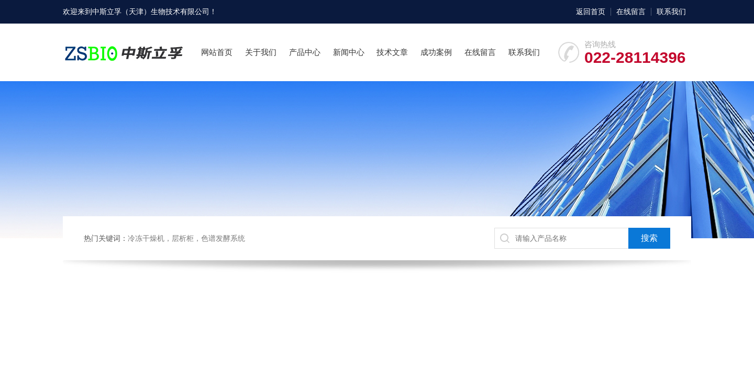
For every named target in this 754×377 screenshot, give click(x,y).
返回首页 (590, 11)
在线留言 (631, 11)
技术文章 (392, 52)
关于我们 (260, 52)
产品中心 (304, 52)
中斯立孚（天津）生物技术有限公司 (150, 11)
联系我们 (671, 11)
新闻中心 (348, 52)
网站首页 (216, 52)
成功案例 (436, 52)
